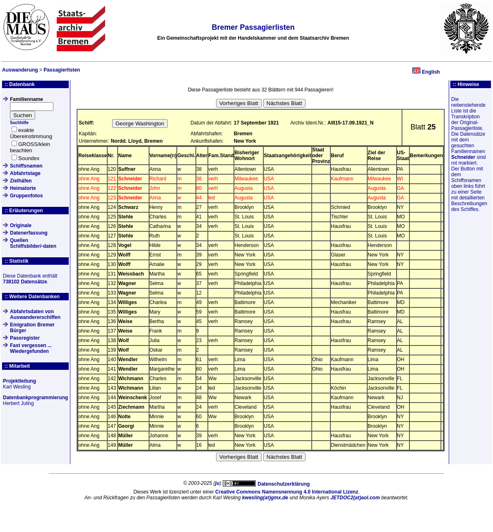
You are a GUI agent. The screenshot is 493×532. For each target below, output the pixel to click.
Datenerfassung (29, 233)
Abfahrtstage (25, 173)
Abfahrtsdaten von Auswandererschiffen (35, 314)
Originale (20, 225)
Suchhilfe (19, 122)
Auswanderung (20, 70)
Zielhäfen (21, 181)
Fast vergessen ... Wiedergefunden (31, 348)
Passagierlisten (61, 70)
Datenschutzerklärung (283, 484)
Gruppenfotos (26, 196)
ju (217, 483)
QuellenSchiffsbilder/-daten (33, 243)
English (431, 72)
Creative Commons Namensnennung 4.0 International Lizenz (286, 492)
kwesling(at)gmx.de (265, 498)
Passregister (25, 338)
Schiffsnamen (26, 166)
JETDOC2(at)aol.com (355, 498)
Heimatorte (23, 188)
